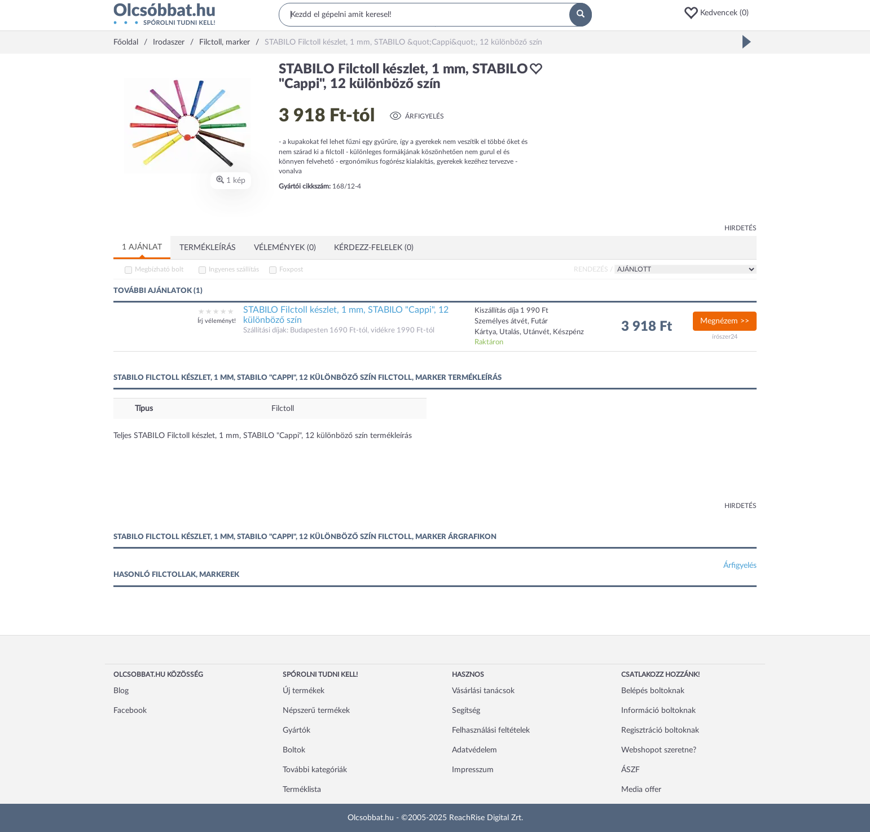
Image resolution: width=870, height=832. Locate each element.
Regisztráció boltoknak (660, 730)
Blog (121, 691)
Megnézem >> (724, 321)
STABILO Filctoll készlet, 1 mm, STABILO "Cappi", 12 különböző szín (346, 315)
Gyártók (296, 730)
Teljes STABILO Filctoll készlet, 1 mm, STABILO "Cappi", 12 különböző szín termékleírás (262, 436)
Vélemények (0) (285, 248)
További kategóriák (315, 770)
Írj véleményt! (216, 321)
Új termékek (303, 691)
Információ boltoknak (658, 711)
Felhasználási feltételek (491, 730)
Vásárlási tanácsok (483, 691)
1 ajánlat (142, 247)
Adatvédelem (474, 750)
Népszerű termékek (316, 711)
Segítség (466, 711)
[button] (720, 13)
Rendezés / (593, 269)
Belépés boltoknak (652, 691)
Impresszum (473, 770)
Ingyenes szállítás (234, 269)
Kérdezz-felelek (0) (374, 248)
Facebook (130, 711)
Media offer (641, 790)
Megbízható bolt (159, 269)
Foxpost (291, 269)
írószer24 (724, 337)
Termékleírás (207, 248)
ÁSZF (630, 770)
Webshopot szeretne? (658, 750)
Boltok (294, 750)
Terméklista (302, 790)
